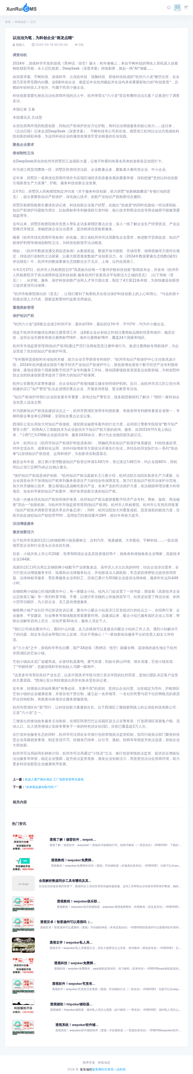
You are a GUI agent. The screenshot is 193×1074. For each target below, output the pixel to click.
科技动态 (20, 22)
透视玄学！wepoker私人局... (71, 942)
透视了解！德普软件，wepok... (73, 839)
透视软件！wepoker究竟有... (73, 984)
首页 (8, 22)
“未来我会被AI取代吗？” (41, 787)
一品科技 (120, 1069)
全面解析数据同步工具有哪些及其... (65, 881)
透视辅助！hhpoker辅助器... (71, 1004)
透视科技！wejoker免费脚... (75, 963)
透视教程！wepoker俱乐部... (78, 901)
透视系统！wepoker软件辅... (77, 1025)
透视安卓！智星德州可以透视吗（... (66, 922)
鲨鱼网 (96, 1069)
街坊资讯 (107, 1069)
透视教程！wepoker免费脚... (72, 860)
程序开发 (89, 1062)
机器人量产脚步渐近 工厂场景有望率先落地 (54, 779)
